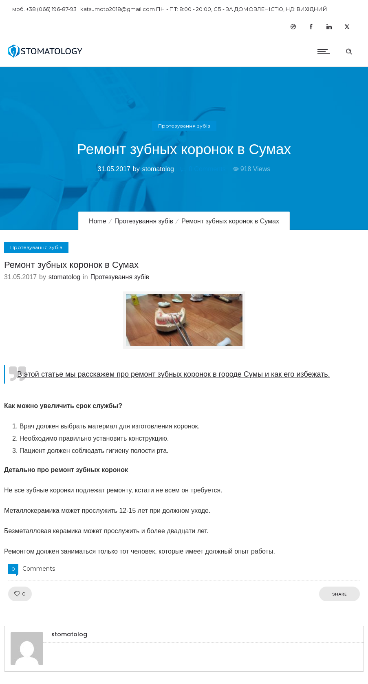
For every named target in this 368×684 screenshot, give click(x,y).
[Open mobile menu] (325, 51)
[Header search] (349, 50)
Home (97, 221)
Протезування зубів (144, 221)
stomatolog (158, 168)
